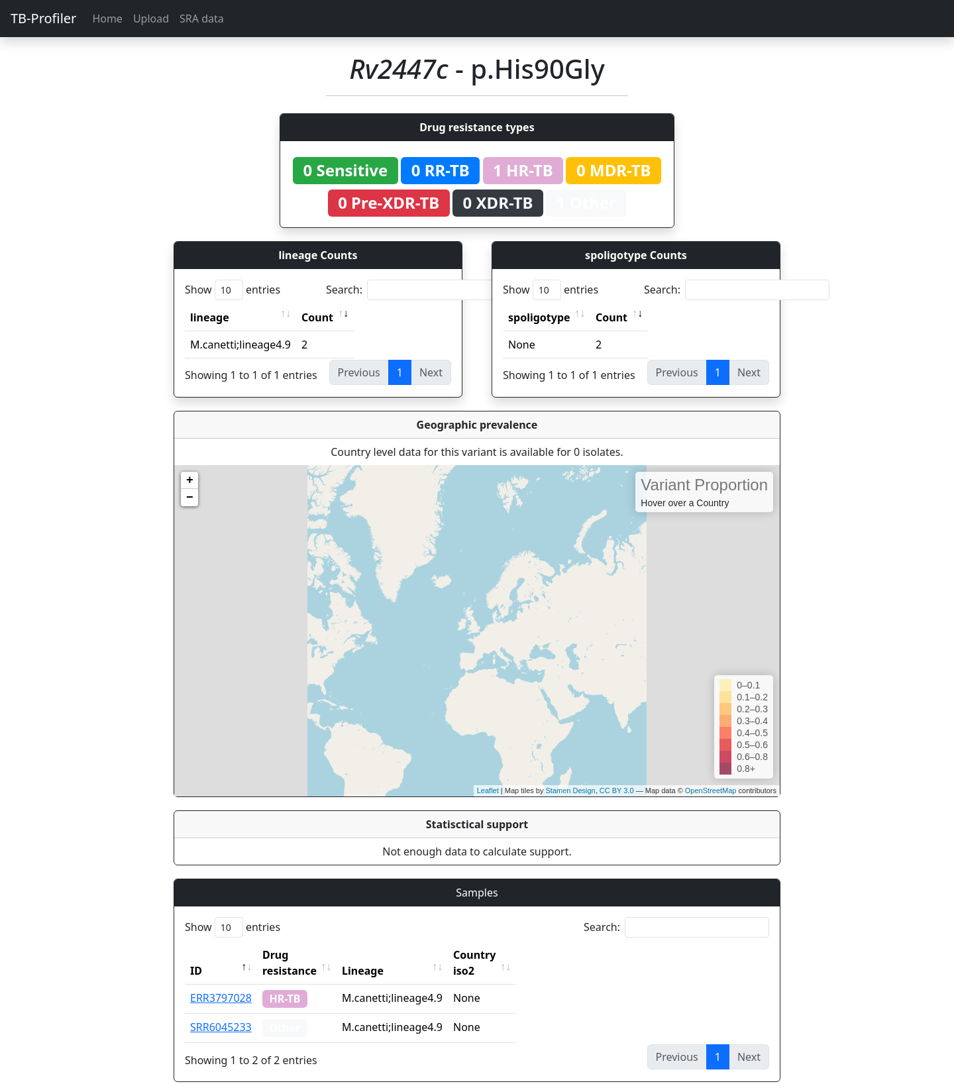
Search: (418, 290)
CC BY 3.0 (617, 790)
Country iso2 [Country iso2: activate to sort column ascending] (515, 955)
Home (107, 18)
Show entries (232, 290)
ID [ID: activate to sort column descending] (196, 955)
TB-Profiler (43, 18)
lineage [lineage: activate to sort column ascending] (209, 317)
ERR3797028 (221, 982)
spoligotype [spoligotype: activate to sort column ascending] (539, 317)
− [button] (189, 498)
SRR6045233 (221, 1011)
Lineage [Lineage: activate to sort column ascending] (392, 955)
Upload (151, 18)
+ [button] (189, 480)
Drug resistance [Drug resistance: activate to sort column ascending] (304, 955)
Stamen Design (570, 790)
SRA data (202, 18)
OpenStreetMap (711, 790)
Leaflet (488, 790)
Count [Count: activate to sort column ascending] (317, 317)
